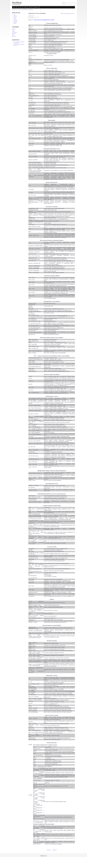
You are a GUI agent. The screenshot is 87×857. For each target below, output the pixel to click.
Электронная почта (69, 13)
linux (14, 14)
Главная (17, 9)
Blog (14, 7)
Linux (20, 9)
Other (25, 7)
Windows (15, 16)
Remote (36, 7)
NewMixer (17, 2)
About (30, 7)
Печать (63, 13)
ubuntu (15, 17)
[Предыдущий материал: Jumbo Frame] (48, 850)
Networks (13, 28)
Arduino (13, 31)
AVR (14, 18)
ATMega (15, 22)
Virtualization (14, 32)
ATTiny (15, 23)
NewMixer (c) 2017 (43, 855)
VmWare (15, 19)
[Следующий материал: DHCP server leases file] (54, 850)
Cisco (13, 30)
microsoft (15, 20)
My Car (19, 7)
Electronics (14, 36)
